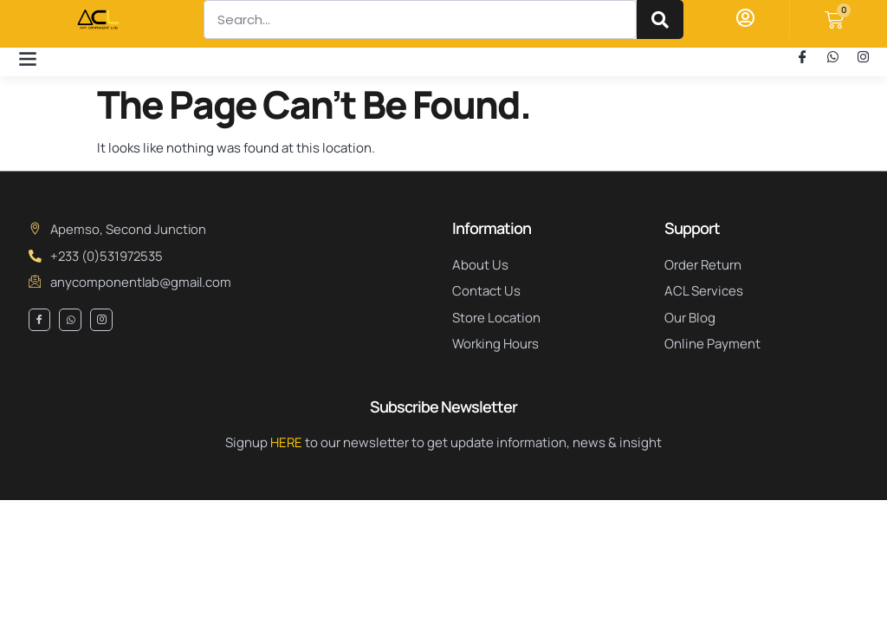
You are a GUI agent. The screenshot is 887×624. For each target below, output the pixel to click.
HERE (286, 442)
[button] (27, 57)
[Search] (660, 19)
